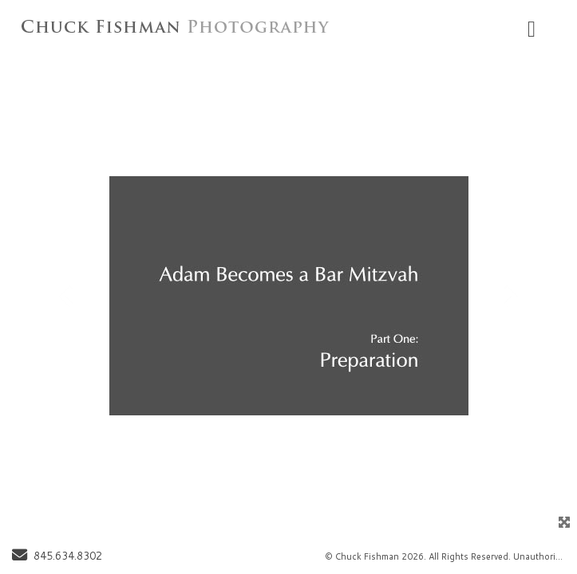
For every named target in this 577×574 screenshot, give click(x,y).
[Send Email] (19, 556)
